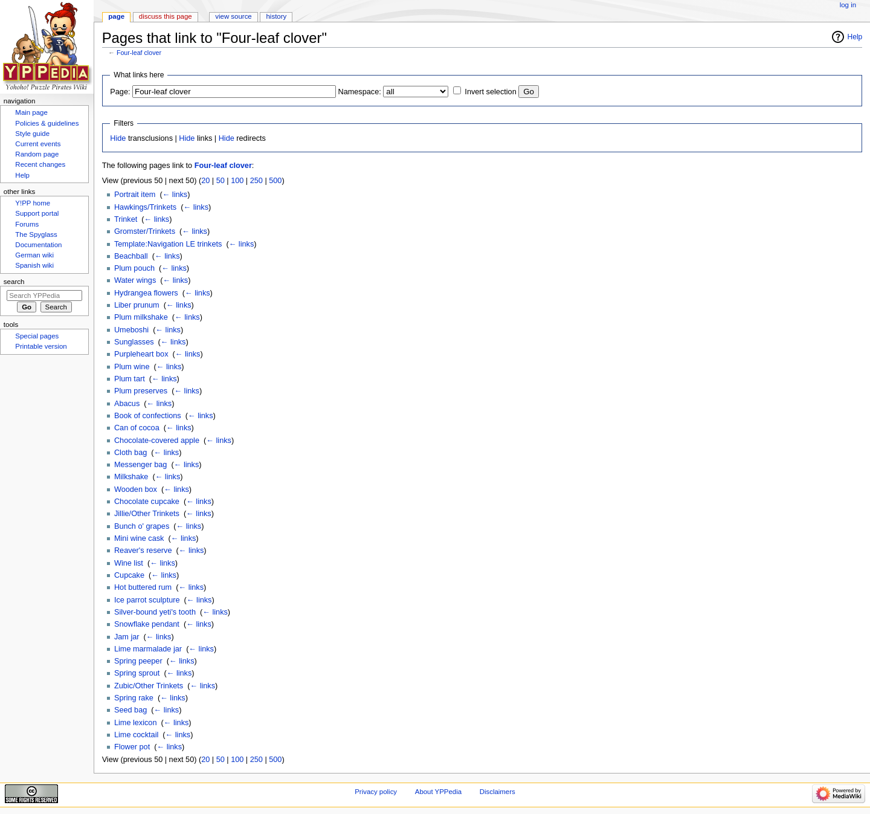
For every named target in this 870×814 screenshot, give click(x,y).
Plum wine (132, 367)
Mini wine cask (139, 538)
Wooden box (135, 489)
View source (233, 16)
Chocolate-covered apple (156, 440)
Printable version (40, 346)
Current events (37, 143)
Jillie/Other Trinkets (146, 513)
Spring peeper (138, 661)
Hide (118, 138)
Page (116, 16)
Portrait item (134, 194)
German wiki (34, 255)
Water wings (135, 280)
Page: (120, 92)
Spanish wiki (34, 265)
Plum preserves (140, 391)
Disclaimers (497, 791)
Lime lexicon (135, 723)
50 (220, 180)
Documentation (38, 244)
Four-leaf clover (139, 52)
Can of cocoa (137, 428)
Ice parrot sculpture (147, 600)
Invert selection (490, 92)
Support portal (37, 213)
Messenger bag (140, 464)
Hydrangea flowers (146, 293)
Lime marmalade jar (148, 649)
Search (14, 281)
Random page (37, 154)
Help (855, 37)
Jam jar (127, 637)
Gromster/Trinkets (144, 231)
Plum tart (129, 379)
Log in (848, 4)
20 (205, 180)
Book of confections (147, 416)
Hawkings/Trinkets (145, 207)
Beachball (131, 256)
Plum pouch (134, 268)
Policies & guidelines (47, 123)
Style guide (32, 133)
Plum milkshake (141, 317)
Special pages (37, 336)
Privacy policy (376, 791)
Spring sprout (137, 673)
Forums (27, 224)
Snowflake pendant (146, 624)
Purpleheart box (141, 354)
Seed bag (130, 710)
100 (237, 180)
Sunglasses (134, 342)
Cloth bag (130, 452)
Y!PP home (32, 203)
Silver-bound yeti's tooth (155, 612)
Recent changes (40, 164)
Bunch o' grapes (141, 526)
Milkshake (131, 477)
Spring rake (133, 698)
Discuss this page (165, 16)
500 (275, 180)
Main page (31, 112)
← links (175, 194)
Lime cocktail (136, 735)
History (276, 16)
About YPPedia (438, 791)
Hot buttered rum (143, 587)
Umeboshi (131, 330)
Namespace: (359, 92)
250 (256, 180)
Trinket (125, 219)
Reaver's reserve (143, 550)
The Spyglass (36, 234)
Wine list (128, 563)
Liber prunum (137, 305)
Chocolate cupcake (146, 501)
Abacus (127, 403)
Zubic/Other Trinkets (148, 686)
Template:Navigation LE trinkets (168, 244)
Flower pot (132, 747)
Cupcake (129, 575)
